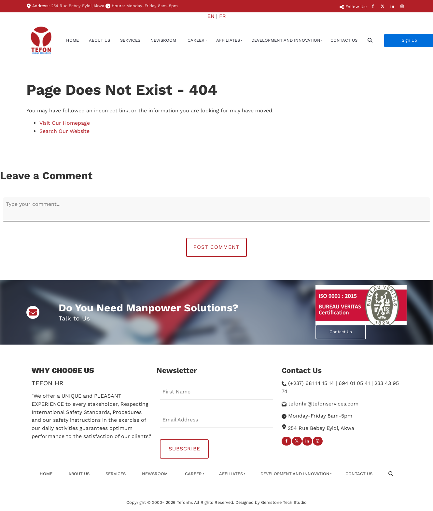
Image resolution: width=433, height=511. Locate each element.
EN (211, 16)
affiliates (228, 40)
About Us (99, 40)
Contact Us (343, 40)
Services (130, 40)
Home (72, 40)
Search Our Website (64, 131)
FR (222, 16)
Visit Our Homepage (64, 123)
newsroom (163, 40)
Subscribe (184, 449)
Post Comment (216, 247)
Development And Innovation (285, 40)
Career (196, 40)
